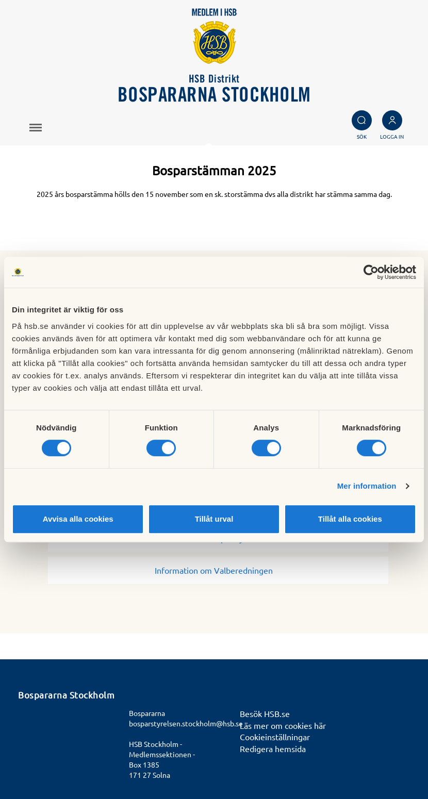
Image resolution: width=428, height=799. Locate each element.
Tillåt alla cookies (350, 518)
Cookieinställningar (275, 736)
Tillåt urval (214, 518)
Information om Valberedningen (218, 570)
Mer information (367, 485)
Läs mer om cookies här (283, 725)
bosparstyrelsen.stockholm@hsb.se (186, 723)
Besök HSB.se (265, 713)
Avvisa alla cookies (78, 518)
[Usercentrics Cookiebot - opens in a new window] (371, 272)
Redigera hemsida (273, 748)
